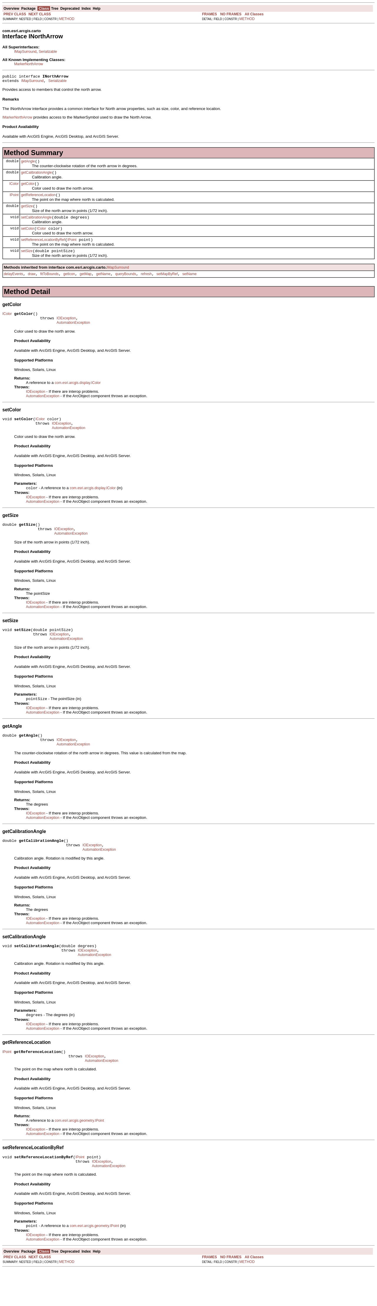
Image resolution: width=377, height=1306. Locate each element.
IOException (66, 330)
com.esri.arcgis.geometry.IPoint (79, 1154)
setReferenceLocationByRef (43, 249)
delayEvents (13, 284)
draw (31, 284)
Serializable (48, 52)
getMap (85, 284)
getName (103, 284)
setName (189, 284)
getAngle (28, 164)
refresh (146, 284)
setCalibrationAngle (36, 224)
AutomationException (73, 336)
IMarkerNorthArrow (17, 119)
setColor (27, 236)
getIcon (69, 284)
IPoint (14, 200)
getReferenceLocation (38, 200)
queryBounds (125, 284)
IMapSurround (25, 52)
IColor (14, 188)
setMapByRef (167, 284)
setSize (26, 261)
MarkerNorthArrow (28, 64)
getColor (27, 188)
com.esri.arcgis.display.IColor (78, 396)
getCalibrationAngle (36, 176)
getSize (27, 212)
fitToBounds (49, 284)
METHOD (67, 19)
